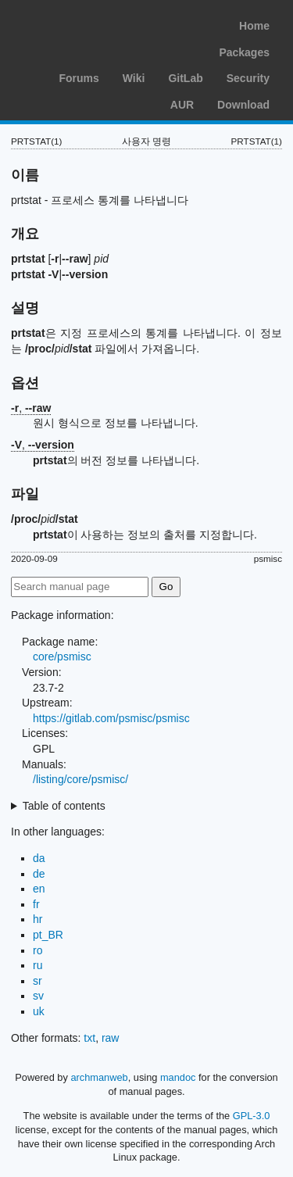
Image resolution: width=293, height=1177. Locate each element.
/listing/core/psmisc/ (80, 779)
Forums (78, 78)
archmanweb (98, 1077)
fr (36, 904)
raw (111, 1038)
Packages (244, 52)
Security (248, 78)
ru (37, 965)
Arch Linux (86, 23)
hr (37, 919)
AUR (182, 104)
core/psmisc (62, 656)
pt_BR (48, 934)
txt (89, 1038)
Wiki (134, 78)
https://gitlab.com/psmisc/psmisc (111, 718)
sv (38, 995)
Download (243, 104)
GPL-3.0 (251, 1116)
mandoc (178, 1077)
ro (37, 950)
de (39, 874)
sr (37, 981)
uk (39, 1011)
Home (254, 26)
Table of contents (64, 806)
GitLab (185, 78)
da (39, 858)
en (39, 888)
